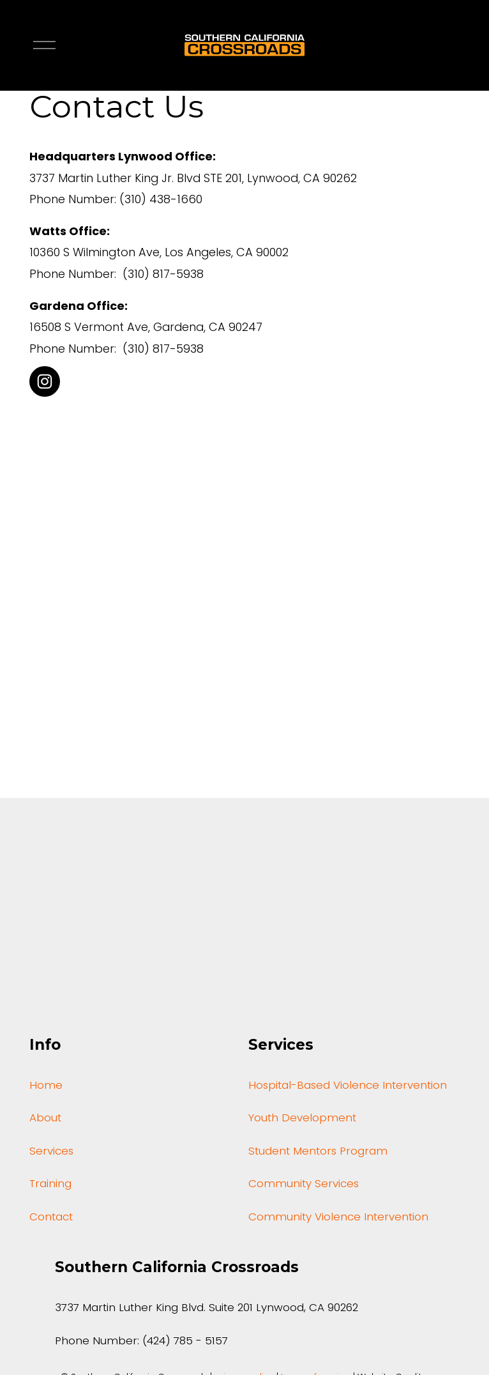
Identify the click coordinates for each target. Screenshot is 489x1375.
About (45, 1119)
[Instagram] (44, 381)
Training (50, 1185)
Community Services (303, 1185)
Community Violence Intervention (338, 1218)
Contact (51, 1218)
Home (46, 1087)
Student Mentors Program (317, 1152)
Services (51, 1152)
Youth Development (302, 1119)
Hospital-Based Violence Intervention (347, 1087)
